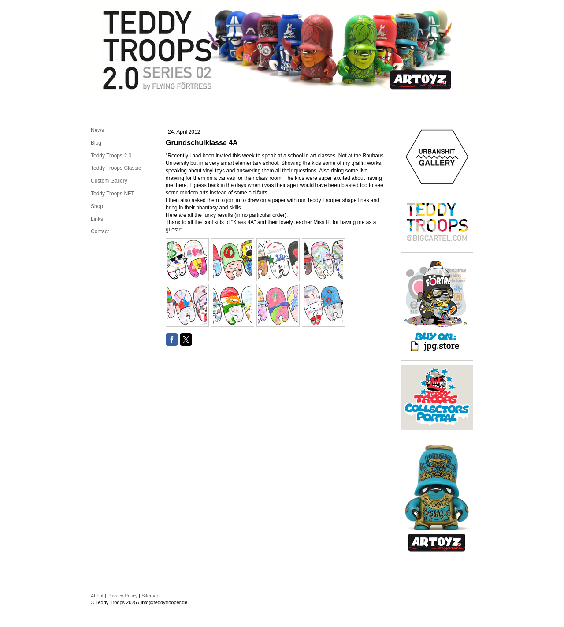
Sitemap (150, 595)
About (97, 595)
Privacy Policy (122, 595)
